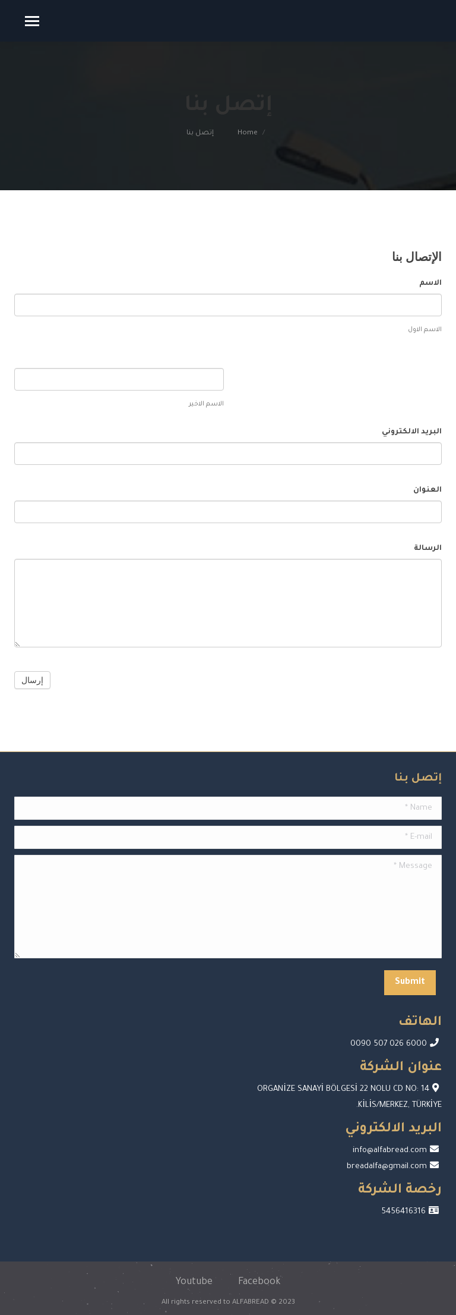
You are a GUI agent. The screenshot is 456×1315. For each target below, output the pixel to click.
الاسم (430, 283)
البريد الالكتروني (412, 432)
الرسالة (428, 549)
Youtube (194, 1282)
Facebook (259, 1282)
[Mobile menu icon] (32, 21)
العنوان (427, 490)
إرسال (32, 680)
